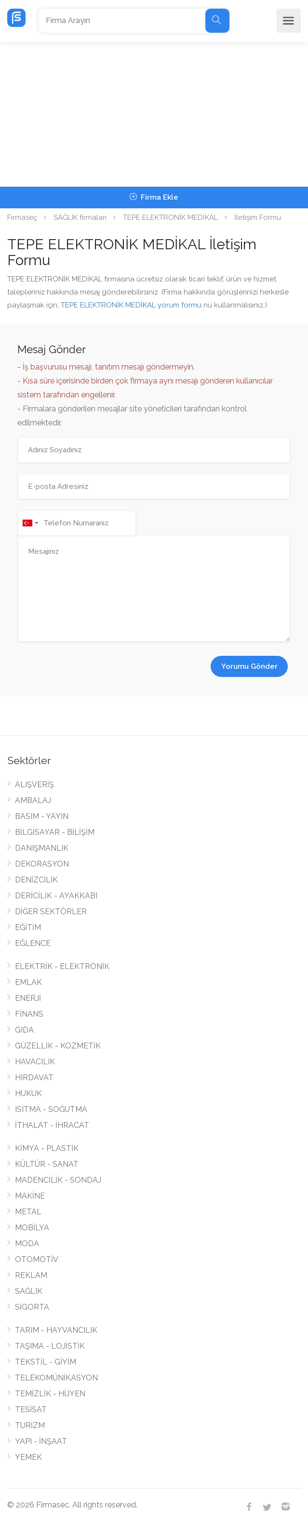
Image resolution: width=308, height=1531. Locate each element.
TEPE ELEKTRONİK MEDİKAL (170, 217)
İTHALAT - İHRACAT (52, 1125)
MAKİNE (30, 1195)
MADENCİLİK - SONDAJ (58, 1180)
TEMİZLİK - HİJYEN (50, 1393)
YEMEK (28, 1457)
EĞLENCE (33, 943)
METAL (28, 1211)
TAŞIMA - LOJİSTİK (50, 1346)
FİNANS (29, 1014)
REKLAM (31, 1275)
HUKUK (28, 1093)
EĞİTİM (28, 927)
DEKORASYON (42, 863)
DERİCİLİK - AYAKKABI (56, 895)
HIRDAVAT (34, 1077)
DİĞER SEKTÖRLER (51, 911)
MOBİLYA (32, 1227)
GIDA (24, 1029)
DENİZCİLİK (36, 879)
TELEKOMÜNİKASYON (56, 1377)
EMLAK (28, 982)
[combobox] (30, 523)
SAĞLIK (28, 1291)
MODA (27, 1243)
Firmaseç (22, 217)
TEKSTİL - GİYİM (45, 1361)
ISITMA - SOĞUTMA (51, 1109)
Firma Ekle (154, 197)
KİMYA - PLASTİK (47, 1148)
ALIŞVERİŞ (34, 784)
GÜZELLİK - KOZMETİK (58, 1045)
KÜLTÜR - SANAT (47, 1164)
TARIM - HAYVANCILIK (56, 1330)
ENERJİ (28, 998)
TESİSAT (31, 1409)
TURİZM (30, 1425)
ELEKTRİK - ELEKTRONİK (62, 966)
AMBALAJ (33, 800)
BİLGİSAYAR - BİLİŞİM (54, 832)
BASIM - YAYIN (41, 816)
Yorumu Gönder (249, 666)
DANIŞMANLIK (41, 848)
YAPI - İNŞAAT (41, 1441)
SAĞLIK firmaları (80, 217)
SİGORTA (32, 1307)
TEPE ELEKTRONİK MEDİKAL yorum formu (131, 305)
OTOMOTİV (36, 1259)
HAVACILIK (35, 1061)
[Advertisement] (154, 114)
